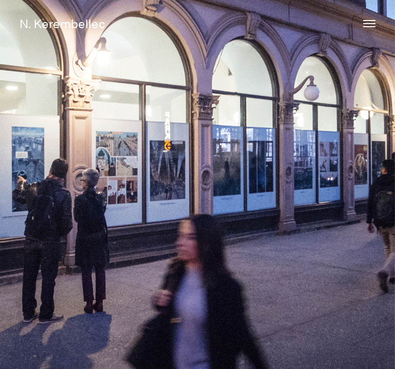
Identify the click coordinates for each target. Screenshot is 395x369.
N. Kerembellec (62, 23)
